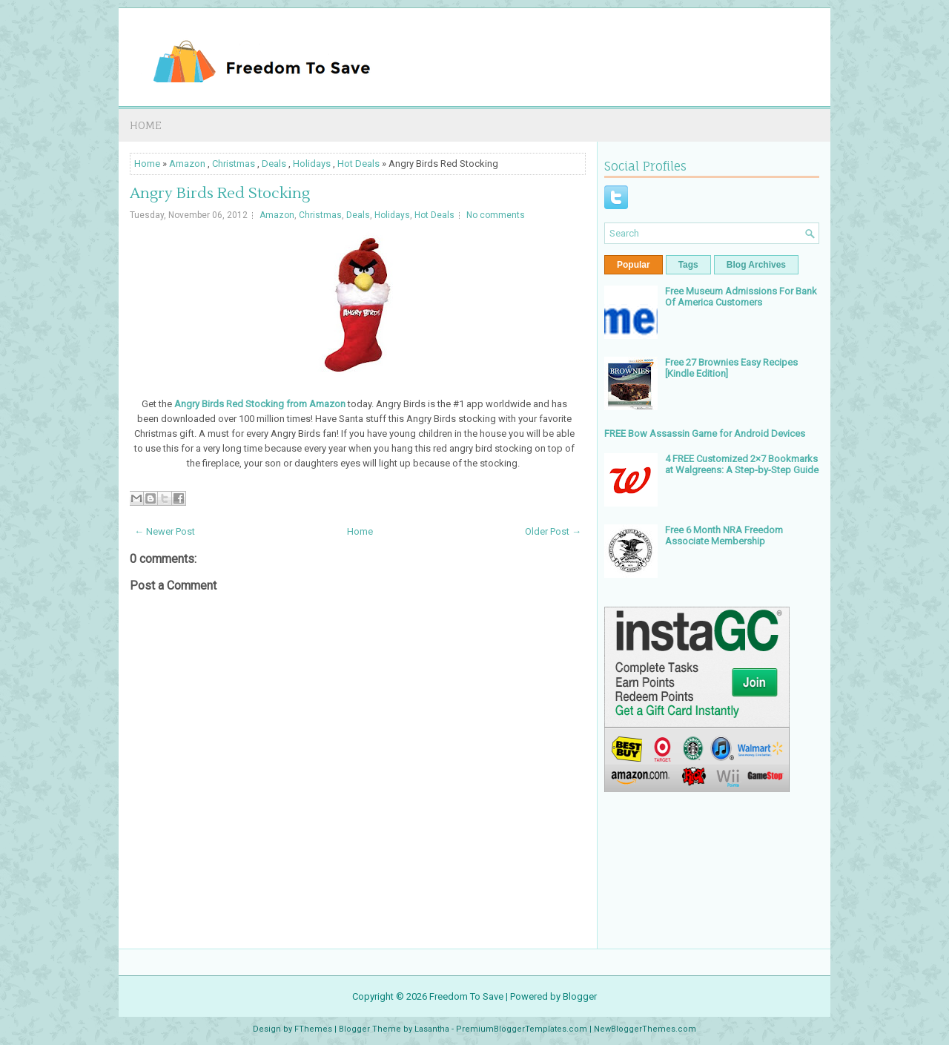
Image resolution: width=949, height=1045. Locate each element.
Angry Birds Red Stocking (220, 193)
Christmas (233, 163)
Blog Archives (756, 265)
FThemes (313, 1029)
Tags (688, 265)
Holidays (312, 163)
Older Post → (553, 531)
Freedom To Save (466, 996)
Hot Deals (358, 163)
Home (146, 125)
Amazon (187, 163)
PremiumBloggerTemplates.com (521, 1029)
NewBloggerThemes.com (645, 1029)
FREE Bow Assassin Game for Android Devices (704, 433)
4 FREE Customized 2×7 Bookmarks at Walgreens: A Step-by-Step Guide (742, 464)
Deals (274, 163)
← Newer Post (164, 531)
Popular (633, 265)
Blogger (580, 996)
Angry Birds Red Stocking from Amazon (259, 403)
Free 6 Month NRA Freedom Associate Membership (724, 535)
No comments (495, 215)
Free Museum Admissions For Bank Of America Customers (741, 297)
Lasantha (431, 1029)
